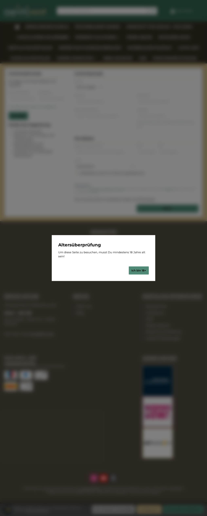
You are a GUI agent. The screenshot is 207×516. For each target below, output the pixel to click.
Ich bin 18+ (138, 270)
